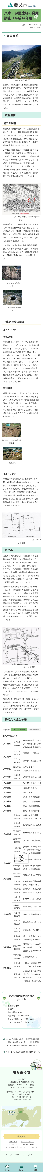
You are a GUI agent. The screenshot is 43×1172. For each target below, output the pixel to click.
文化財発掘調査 (33, 1042)
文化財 (23, 1042)
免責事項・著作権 (28, 1144)
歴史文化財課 (13, 1042)
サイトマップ (23, 1147)
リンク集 (34, 1147)
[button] (19, 729)
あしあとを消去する (38, 1052)
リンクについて (14, 1144)
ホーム (8, 1039)
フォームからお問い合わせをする (21, 1022)
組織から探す (18, 1039)
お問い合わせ (13, 1141)
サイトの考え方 (11, 1147)
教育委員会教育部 (32, 1039)
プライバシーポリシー (27, 1141)
